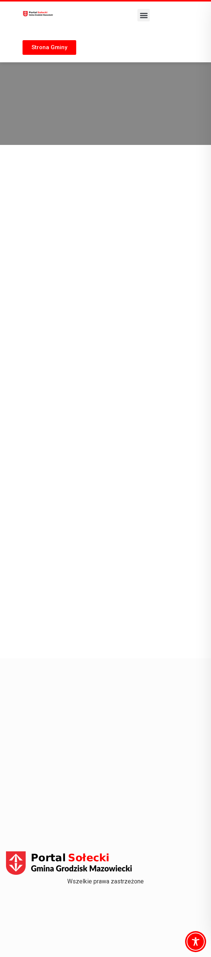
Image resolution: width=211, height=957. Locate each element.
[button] (143, 15)
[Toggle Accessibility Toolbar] (195, 941)
